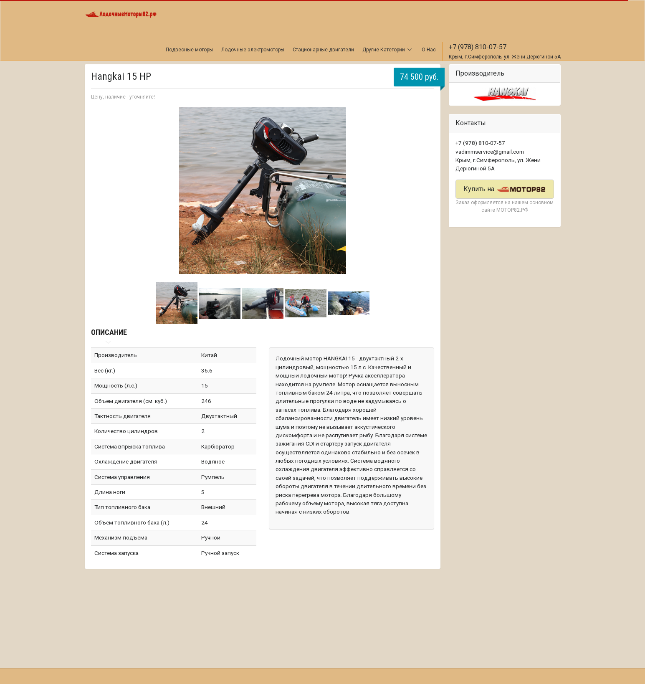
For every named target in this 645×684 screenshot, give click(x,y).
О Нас (429, 50)
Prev (102, 190)
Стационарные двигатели (323, 50)
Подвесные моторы (189, 50)
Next (423, 190)
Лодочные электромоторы (252, 50)
